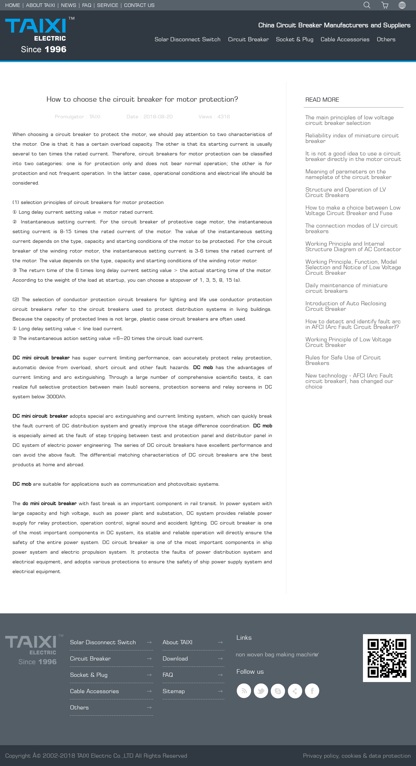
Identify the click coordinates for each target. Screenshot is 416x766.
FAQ (86, 5)
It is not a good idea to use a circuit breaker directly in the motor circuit (353, 156)
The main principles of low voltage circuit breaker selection (349, 120)
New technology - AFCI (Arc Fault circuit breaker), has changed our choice (349, 381)
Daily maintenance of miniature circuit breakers (346, 288)
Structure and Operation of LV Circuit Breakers (345, 192)
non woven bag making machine (277, 654)
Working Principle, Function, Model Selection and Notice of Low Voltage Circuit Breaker (353, 267)
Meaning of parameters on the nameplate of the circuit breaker (348, 174)
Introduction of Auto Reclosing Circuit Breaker (345, 306)
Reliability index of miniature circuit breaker (352, 138)
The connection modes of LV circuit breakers (351, 228)
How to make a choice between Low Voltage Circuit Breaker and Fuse (352, 210)
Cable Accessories (345, 39)
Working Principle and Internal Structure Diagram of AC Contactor (353, 246)
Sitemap (193, 691)
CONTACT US (139, 5)
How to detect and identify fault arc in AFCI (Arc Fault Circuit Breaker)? (353, 324)
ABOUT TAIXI (40, 5)
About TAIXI (193, 642)
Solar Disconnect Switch (187, 39)
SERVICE (107, 5)
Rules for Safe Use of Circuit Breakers (343, 360)
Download (193, 658)
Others (386, 39)
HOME (12, 5)
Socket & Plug (294, 39)
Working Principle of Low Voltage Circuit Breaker (348, 342)
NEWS (68, 5)
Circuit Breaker (248, 39)
